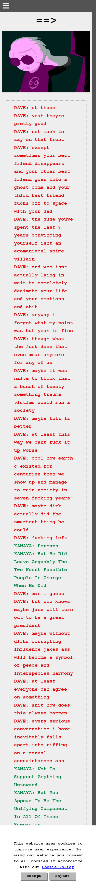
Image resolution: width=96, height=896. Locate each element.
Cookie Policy (58, 868)
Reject (62, 876)
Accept (34, 876)
